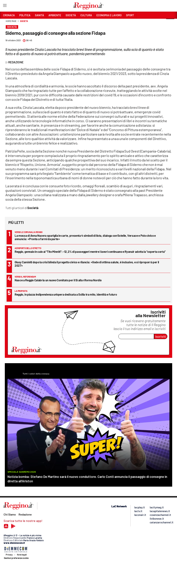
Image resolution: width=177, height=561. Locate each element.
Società (24, 21)
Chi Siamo (10, 514)
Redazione (25, 514)
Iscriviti (160, 336)
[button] (170, 23)
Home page (11, 21)
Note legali (22, 554)
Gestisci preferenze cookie (16, 558)
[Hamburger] (5, 6)
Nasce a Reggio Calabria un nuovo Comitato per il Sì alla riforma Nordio (58, 280)
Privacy (9, 554)
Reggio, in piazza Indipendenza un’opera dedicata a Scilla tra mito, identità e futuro (66, 294)
